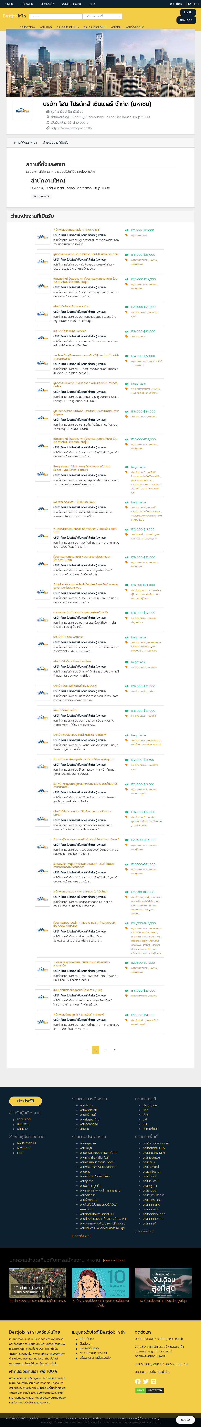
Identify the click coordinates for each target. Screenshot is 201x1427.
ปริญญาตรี (150, 1105)
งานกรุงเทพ (27, 27)
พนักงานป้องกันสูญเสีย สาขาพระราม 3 (76, 230)
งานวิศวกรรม (88, 1195)
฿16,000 (148, 230)
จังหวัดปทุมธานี (138, 312)
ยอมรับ (185, 1420)
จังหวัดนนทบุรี (41, 196)
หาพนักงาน (24, 1148)
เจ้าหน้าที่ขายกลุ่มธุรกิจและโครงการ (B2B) (77, 990)
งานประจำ (86, 1105)
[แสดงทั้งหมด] (81, 1236)
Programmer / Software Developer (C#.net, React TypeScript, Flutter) (82, 468)
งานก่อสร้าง (147, 594)
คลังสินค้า (149, 534)
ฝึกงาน (84, 1129)
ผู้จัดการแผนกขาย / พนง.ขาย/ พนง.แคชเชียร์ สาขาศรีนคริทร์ (85, 385)
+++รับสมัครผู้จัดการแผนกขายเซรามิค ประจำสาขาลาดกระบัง (81, 964)
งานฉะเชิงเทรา (152, 1171)
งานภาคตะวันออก (154, 1214)
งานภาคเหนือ (151, 1209)
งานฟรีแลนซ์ (88, 1114)
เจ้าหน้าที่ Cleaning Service (69, 331)
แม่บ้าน (150, 691)
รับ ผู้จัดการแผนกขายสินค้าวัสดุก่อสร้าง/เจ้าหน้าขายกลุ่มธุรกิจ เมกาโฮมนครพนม (86, 586)
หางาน (9, 4)
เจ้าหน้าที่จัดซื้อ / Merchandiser (72, 661)
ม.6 (145, 1119)
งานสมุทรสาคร (152, 1200)
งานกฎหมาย (88, 1143)
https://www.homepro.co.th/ (71, 128)
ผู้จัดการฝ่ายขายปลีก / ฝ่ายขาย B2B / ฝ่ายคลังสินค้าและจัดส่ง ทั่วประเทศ (84, 924)
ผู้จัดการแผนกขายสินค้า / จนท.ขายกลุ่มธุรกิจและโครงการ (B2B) (81, 558)
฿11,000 (136, 230)
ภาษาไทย (176, 4)
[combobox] (55, 16)
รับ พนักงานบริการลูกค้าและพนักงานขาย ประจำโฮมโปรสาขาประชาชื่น (85, 785)
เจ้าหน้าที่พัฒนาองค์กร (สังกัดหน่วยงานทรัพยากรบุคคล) (82, 813)
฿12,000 (136, 529)
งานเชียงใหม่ (151, 1167)
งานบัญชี (46, 27)
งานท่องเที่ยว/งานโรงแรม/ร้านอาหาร (103, 1218)
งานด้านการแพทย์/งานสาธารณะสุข (102, 1228)
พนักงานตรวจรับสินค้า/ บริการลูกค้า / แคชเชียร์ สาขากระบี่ (85, 530)
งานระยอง (149, 1190)
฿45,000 (150, 923)
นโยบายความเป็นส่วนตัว (95, 1357)
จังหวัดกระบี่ (137, 534)
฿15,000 (136, 255)
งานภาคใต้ (149, 1223)
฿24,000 (149, 585)
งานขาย (116, 27)
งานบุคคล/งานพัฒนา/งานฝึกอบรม (102, 1223)
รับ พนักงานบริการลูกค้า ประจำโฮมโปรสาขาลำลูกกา (83, 759)
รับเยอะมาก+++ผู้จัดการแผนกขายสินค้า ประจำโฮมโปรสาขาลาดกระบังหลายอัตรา (83, 865)
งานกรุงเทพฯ (151, 1157)
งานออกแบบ (151, 650)
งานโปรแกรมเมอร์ (139, 480)
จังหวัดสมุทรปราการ (140, 389)
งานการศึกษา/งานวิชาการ (97, 1162)
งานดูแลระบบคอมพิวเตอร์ (143, 515)
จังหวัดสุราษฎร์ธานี (140, 897)
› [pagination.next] (114, 1050)
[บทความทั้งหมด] (114, 1260)
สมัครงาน (27, 4)
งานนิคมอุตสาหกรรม (156, 1143)
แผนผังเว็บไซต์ (89, 1348)
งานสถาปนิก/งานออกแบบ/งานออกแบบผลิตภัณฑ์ (145, 905)
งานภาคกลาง (151, 1204)
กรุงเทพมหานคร (139, 235)
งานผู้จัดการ (137, 264)
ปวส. (146, 1110)
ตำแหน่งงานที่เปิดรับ (56, 142)
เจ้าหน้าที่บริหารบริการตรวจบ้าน (71, 306)
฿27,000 (150, 307)
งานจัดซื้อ (151, 667)
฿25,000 (149, 557)
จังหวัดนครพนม (139, 590)
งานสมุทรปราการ (153, 1195)
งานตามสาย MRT (94, 27)
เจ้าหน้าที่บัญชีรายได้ (65, 710)
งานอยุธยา (150, 1185)
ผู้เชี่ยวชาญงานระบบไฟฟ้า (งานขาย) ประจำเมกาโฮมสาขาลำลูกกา (86, 412)
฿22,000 (150, 279)
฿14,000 (136, 356)
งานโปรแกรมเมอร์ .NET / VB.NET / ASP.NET (146, 484)
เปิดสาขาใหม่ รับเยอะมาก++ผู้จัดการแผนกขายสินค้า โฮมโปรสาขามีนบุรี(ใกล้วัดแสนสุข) (85, 280)
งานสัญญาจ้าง (90, 1119)
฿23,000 (149, 255)
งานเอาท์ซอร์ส (89, 1124)
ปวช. (146, 1114)
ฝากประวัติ (47, 4)
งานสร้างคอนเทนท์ (152, 744)
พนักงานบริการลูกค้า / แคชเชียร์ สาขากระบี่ (78, 1015)
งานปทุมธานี (150, 1181)
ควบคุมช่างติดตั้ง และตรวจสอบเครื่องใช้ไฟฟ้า (80, 612)
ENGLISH (192, 4)
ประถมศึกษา (150, 1129)
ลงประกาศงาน (71, 4)
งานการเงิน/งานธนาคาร (95, 1176)
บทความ (22, 1128)
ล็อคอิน (188, 12)
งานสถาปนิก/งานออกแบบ (97, 1214)
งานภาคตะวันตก (153, 1218)
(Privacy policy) (149, 1418)
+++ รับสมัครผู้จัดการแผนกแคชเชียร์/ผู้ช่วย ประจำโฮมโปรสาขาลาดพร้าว (86, 357)
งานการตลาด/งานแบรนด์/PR (99, 1153)
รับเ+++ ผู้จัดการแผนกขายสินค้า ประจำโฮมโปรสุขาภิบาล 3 (86, 839)
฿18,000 (137, 331)
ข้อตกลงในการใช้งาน (93, 1353)
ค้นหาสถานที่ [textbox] (100, 16)
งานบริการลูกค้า (149, 538)
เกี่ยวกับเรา (87, 1339)
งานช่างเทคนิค (135, 27)
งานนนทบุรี (150, 1176)
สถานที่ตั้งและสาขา (25, 142)
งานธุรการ (86, 1181)
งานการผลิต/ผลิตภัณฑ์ (95, 1157)
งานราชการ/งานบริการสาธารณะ (101, 1190)
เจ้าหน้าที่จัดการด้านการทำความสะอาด (75, 686)
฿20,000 (137, 279)
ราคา (92, 4)
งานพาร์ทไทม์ (88, 1110)
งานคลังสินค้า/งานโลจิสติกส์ (98, 1167)
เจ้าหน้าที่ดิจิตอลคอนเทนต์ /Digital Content (79, 735)
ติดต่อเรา (85, 1343)
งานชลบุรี (149, 1162)
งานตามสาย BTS (68, 27)
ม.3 (145, 1124)
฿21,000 (149, 963)
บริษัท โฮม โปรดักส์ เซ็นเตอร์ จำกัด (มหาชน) (97, 104)
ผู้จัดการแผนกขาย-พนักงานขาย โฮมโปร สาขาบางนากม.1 (86, 254)
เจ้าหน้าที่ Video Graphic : (68, 637)
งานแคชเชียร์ (155, 361)
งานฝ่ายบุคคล (139, 825)
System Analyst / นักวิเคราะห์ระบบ (74, 502)
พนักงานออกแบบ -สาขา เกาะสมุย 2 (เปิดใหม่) (80, 892)
